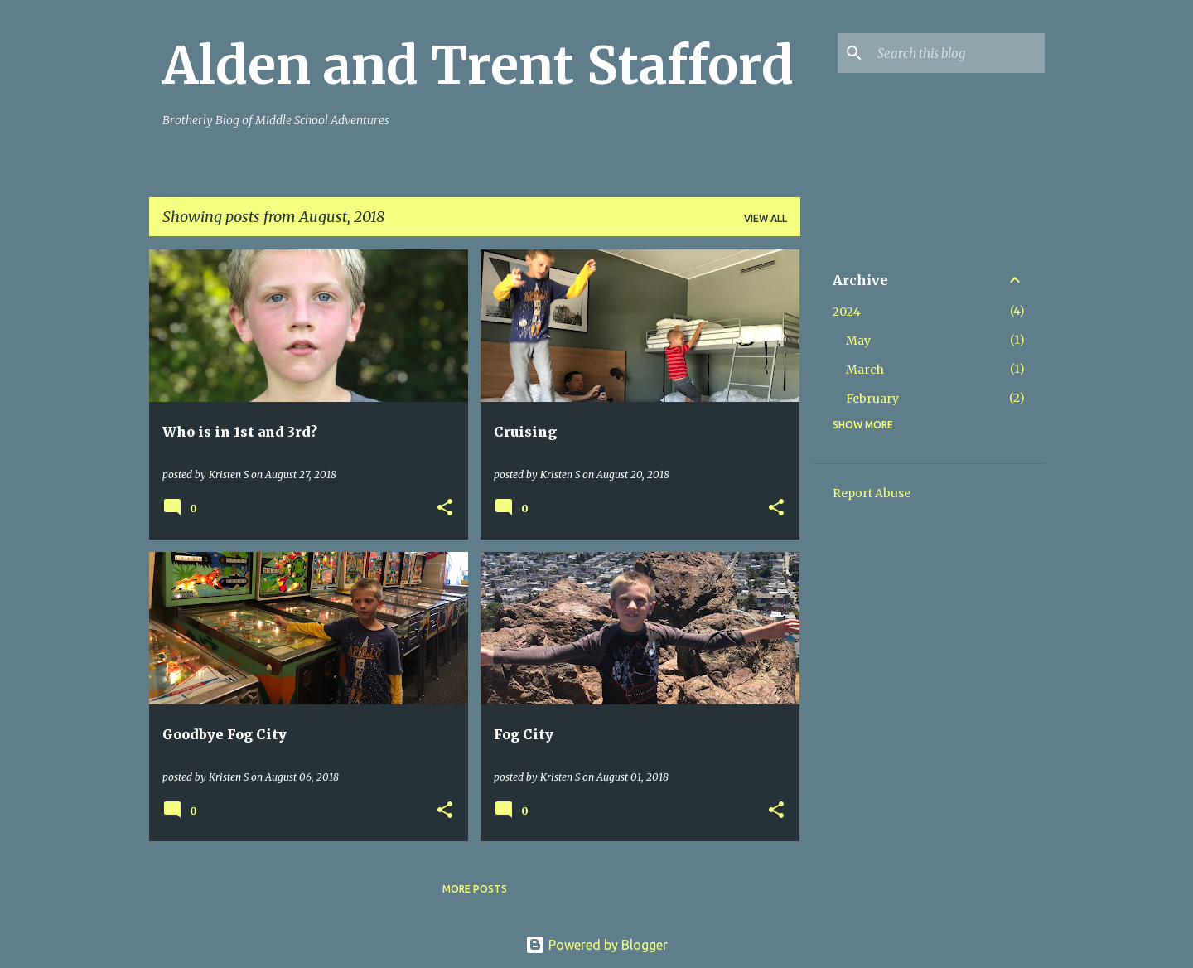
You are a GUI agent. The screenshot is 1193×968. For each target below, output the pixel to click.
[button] (445, 508)
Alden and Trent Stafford (478, 65)
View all (765, 218)
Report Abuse (871, 493)
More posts (474, 888)
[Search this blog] (958, 53)
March (865, 369)
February (872, 398)
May (858, 340)
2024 (847, 311)
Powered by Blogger (596, 944)
